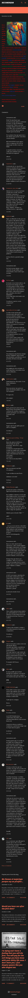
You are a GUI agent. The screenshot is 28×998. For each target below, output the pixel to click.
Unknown (9, 466)
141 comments (10, 897)
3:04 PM (8, 536)
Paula (7, 710)
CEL (7, 838)
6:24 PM (8, 361)
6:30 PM (8, 374)
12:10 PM (8, 159)
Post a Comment (6, 865)
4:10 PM (8, 305)
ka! (7, 523)
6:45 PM (8, 594)
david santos (10, 379)
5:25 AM (8, 433)
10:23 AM (8, 759)
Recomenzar (10, 764)
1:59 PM (8, 834)
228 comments (10, 924)
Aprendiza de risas (11, 310)
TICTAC (8, 280)
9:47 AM (8, 733)
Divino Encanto (10, 487)
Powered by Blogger (14, 992)
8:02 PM (8, 620)
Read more (23, 897)
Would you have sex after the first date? (13, 907)
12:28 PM (8, 183)
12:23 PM (8, 862)
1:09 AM (8, 682)
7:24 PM (8, 604)
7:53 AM (8, 461)
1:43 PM (8, 211)
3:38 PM (8, 276)
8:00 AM (8, 705)
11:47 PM (8, 664)
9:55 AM (8, 482)
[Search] (22, 3)
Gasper (8, 641)
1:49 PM (8, 261)
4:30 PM (8, 568)
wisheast (8, 216)
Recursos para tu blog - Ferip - (15, 438)
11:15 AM (8, 791)
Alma (7, 669)
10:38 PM (8, 636)
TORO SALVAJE (10, 687)
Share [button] (22, 106)
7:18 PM (8, 400)
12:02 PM (8, 519)
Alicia (7, 608)
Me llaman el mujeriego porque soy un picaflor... (12, 880)
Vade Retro (9, 163)
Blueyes (8, 405)
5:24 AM (8, 418)
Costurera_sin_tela (12, 188)
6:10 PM (8, 346)
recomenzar (8, 2)
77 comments (10, 983)
